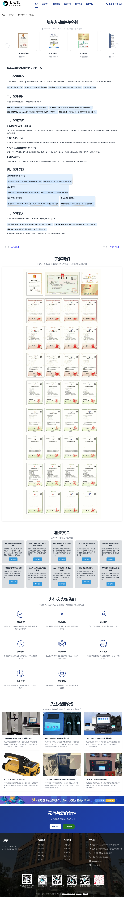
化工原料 (86, 87)
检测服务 (56, 4)
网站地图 (78, 894)
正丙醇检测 (15, 247)
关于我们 (45, 4)
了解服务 (69, 826)
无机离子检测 (114, 247)
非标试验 (41, 856)
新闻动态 (78, 4)
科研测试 (41, 852)
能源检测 (41, 848)
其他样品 (33, 15)
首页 (36, 4)
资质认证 (67, 4)
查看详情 (13, 559)
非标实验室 (22, 15)
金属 (62, 112)
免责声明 (85, 894)
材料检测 (41, 845)
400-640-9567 (114, 4)
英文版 (40, 859)
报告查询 (67, 852)
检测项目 (12, 15)
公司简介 (67, 845)
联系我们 (89, 4)
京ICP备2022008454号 (68, 894)
